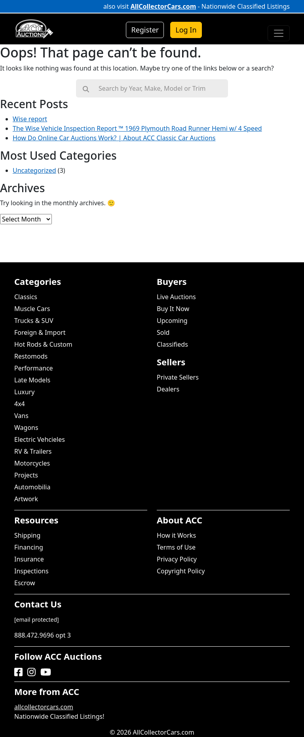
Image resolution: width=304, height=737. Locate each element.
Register (145, 29)
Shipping (27, 535)
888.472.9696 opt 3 (42, 635)
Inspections (31, 571)
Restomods (31, 356)
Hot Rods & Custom (43, 344)
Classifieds (172, 344)
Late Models (32, 380)
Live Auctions (176, 296)
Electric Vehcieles (39, 439)
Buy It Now (173, 308)
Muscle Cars (32, 308)
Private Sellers (178, 377)
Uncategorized (34, 170)
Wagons (26, 427)
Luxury (24, 392)
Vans (21, 415)
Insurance (29, 559)
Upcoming (172, 320)
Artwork (26, 499)
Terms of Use (176, 547)
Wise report (30, 119)
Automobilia (32, 487)
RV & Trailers (33, 451)
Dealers (168, 389)
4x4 (19, 403)
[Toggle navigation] (279, 33)
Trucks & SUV (33, 320)
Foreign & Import (39, 332)
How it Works (176, 535)
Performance (33, 368)
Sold (163, 332)
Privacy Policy (177, 559)
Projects (26, 475)
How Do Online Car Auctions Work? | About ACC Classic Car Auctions (114, 138)
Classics (25, 296)
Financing (28, 547)
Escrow (24, 583)
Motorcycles (32, 463)
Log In (185, 29)
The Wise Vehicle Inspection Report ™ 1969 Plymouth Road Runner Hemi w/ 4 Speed (137, 128)
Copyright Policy (181, 571)
